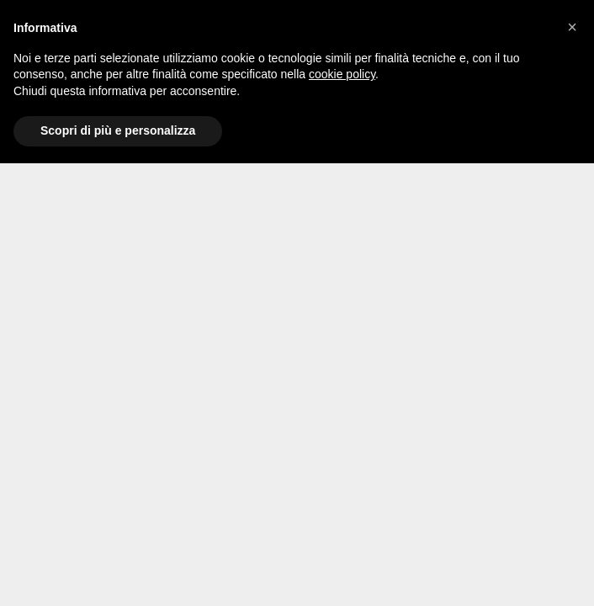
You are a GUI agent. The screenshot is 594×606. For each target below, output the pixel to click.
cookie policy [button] (342, 74)
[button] (572, 26)
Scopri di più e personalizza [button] (117, 130)
